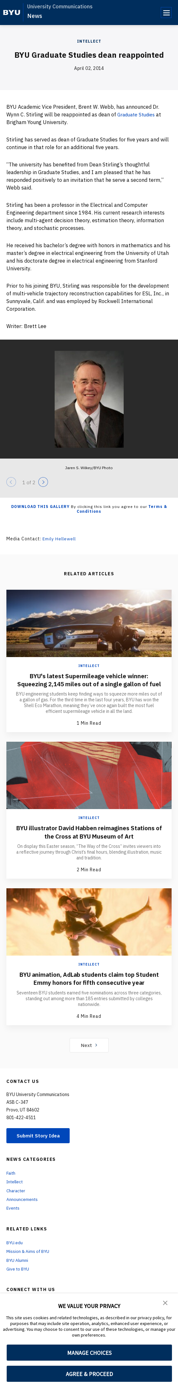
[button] (165, 1302)
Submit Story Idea (39, 1143)
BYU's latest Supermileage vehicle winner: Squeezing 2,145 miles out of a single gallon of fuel (89, 683)
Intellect (89, 41)
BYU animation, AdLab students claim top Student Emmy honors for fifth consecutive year (89, 986)
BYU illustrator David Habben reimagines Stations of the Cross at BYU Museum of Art (89, 839)
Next (89, 1052)
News (34, 16)
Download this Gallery (40, 506)
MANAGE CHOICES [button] (89, 1352)
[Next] (43, 482)
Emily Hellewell (60, 539)
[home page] (11, 12)
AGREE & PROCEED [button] (89, 1374)
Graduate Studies (137, 114)
